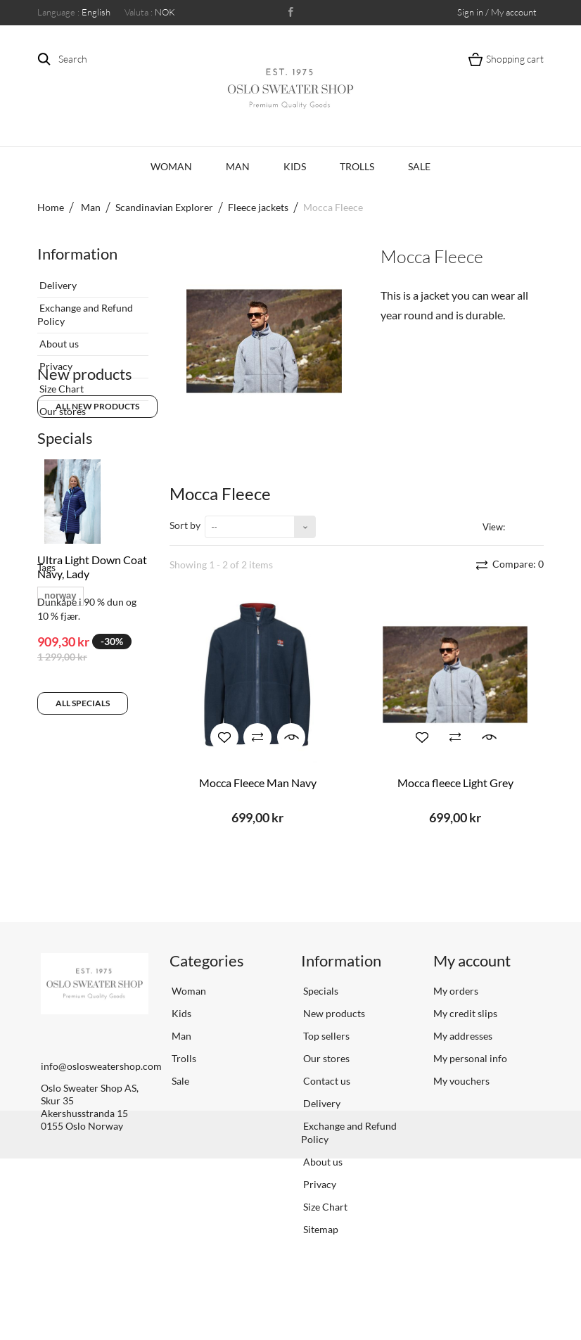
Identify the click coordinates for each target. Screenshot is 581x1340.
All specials (83, 783)
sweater (104, 893)
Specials (65, 518)
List (536, 526)
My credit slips (465, 1053)
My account (472, 1000)
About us (58, 338)
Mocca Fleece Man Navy (258, 782)
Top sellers (325, 1076)
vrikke (57, 893)
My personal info (470, 1098)
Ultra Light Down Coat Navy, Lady (92, 647)
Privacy (54, 360)
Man (238, 166)
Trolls (357, 166)
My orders (455, 1031)
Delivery (57, 280)
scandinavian (73, 872)
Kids (294, 166)
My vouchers (461, 1121)
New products (84, 445)
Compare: (517, 564)
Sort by (185, 525)
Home (50, 207)
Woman (171, 166)
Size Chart (60, 383)
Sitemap (319, 1269)
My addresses (462, 1076)
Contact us (325, 1121)
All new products (97, 478)
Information (77, 253)
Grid (518, 526)
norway (60, 851)
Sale (419, 166)
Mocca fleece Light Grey (455, 782)
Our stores (61, 405)
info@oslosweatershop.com (101, 1106)
